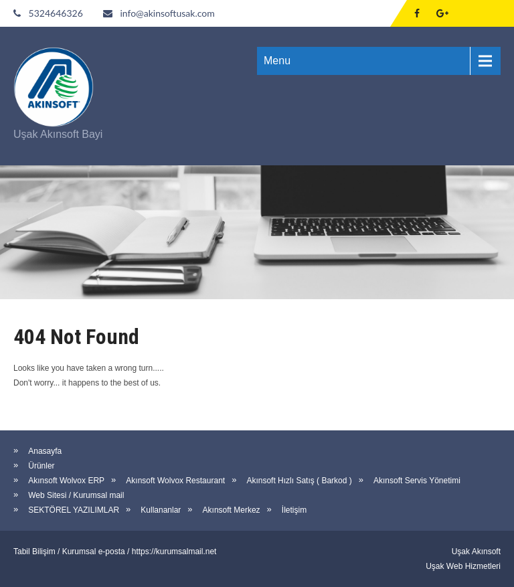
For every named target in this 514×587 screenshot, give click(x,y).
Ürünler (41, 466)
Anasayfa (45, 451)
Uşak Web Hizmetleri (463, 566)
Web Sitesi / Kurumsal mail (76, 495)
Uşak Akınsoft (476, 551)
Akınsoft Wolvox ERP (66, 480)
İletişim (294, 510)
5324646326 (56, 13)
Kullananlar (161, 510)
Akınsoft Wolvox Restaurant (175, 480)
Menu (277, 60)
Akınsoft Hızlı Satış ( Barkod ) (298, 480)
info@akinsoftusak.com (167, 13)
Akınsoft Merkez (231, 510)
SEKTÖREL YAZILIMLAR (73, 510)
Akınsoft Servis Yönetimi (416, 480)
